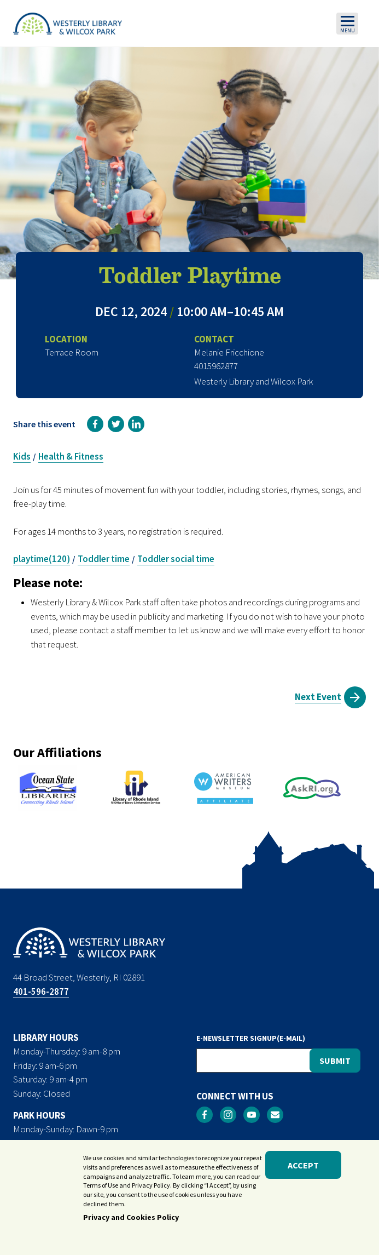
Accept (303, 1166)
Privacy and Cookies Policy (131, 1219)
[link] (95, 424)
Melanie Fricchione (229, 352)
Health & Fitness (70, 456)
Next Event (318, 697)
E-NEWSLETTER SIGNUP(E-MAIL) (250, 1038)
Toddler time (104, 559)
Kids (22, 456)
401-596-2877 (41, 991)
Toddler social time (175, 559)
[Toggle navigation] (347, 24)
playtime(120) (41, 559)
